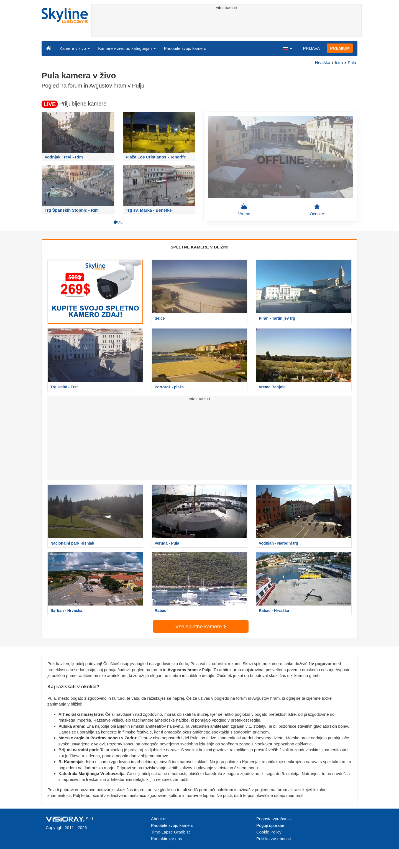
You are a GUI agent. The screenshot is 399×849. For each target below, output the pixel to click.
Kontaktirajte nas (166, 838)
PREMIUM (340, 48)
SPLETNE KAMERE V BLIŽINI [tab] (199, 247)
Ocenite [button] (317, 209)
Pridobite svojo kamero (185, 48)
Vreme (244, 209)
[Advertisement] (226, 24)
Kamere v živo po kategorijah (127, 48)
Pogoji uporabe (270, 825)
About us (159, 818)
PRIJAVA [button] (311, 48)
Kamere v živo (75, 48)
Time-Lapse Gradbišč (171, 832)
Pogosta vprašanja (273, 818)
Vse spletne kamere (200, 626)
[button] (287, 48)
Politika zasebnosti (273, 838)
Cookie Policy (269, 832)
